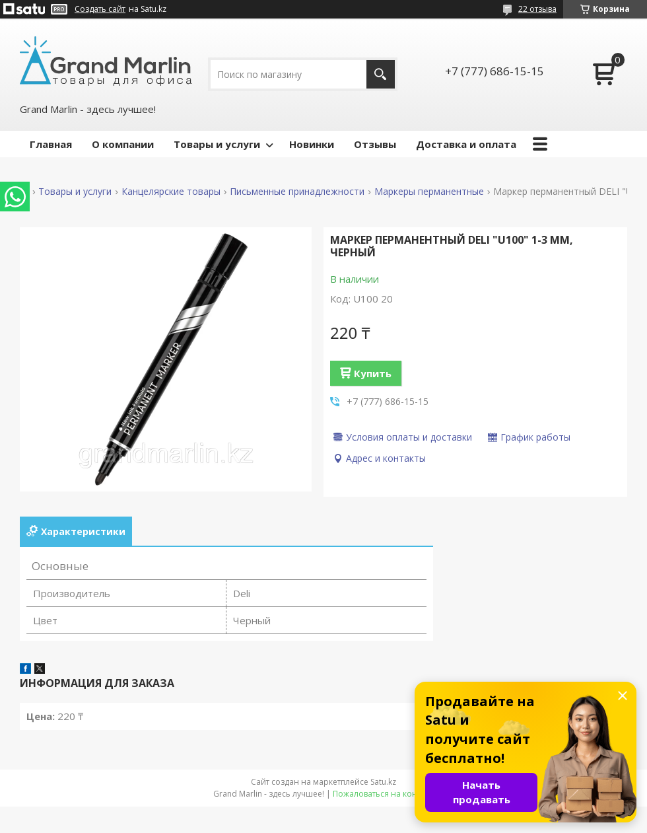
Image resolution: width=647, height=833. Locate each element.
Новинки (311, 144)
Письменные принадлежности (297, 192)
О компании (123, 144)
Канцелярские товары (171, 192)
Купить (373, 373)
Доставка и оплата (466, 144)
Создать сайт (100, 9)
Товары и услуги (217, 144)
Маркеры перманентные (429, 192)
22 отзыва (537, 9)
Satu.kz (383, 781)
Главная (51, 144)
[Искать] (380, 74)
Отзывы (375, 144)
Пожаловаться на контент (383, 793)
